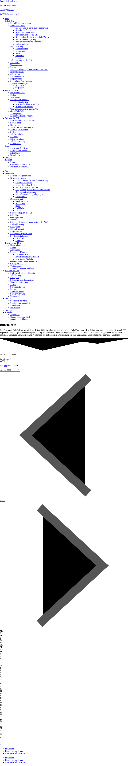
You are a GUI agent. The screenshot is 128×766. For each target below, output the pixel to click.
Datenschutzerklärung (19, 167)
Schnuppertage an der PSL (21, 60)
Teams (18, 58)
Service (8, 146)
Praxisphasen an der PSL (20, 150)
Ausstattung (20, 51)
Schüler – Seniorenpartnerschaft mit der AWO (29, 69)
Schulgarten (15, 74)
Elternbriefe (15, 153)
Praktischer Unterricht (19, 100)
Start (7, 18)
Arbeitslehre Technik (24, 106)
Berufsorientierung (18, 25)
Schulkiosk (15, 62)
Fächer (13, 95)
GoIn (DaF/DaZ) (17, 111)
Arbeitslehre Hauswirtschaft (27, 104)
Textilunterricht (21, 102)
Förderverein (15, 143)
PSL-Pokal (19, 86)
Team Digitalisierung (19, 130)
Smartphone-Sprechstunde (21, 81)
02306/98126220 (7, 10)
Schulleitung (15, 123)
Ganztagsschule (16, 65)
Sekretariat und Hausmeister (22, 127)
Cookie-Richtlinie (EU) (20, 164)
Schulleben (9, 21)
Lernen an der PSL (13, 90)
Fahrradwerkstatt (17, 76)
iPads (17, 53)
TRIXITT (19, 88)
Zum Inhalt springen (8, 1)
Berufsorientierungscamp (25, 39)
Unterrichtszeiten (17, 93)
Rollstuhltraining (17, 72)
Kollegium (14, 125)
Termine (8, 157)
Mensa (13, 67)
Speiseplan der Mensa (19, 148)
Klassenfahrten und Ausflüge (22, 116)
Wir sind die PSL (12, 118)
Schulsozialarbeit (17, 134)
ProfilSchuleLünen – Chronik (22, 120)
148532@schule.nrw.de (10, 14)
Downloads (15, 155)
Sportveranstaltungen (19, 83)
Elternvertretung (17, 139)
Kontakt (8, 160)
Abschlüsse (15, 97)
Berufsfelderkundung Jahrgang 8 (28, 42)
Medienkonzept (21, 49)
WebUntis (19, 56)
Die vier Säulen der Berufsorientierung (31, 28)
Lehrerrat (14, 137)
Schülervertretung (17, 141)
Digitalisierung (16, 46)
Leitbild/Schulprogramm (20, 23)
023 (5, 365)
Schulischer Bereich (23, 30)
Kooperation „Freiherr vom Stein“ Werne (32, 37)
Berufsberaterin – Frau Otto (26, 35)
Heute (2, 501)
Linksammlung (21, 44)
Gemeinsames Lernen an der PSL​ (24, 109)
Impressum (15, 162)
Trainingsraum (16, 113)
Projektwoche (16, 79)
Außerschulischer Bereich (26, 32)
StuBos (13, 132)
